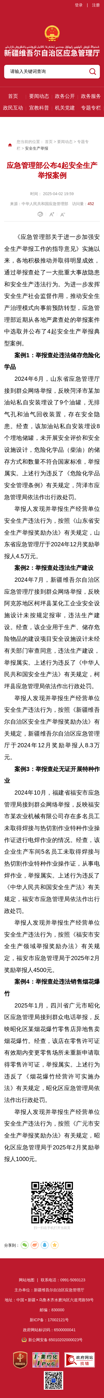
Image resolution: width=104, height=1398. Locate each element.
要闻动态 (39, 96)
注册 (96, 5)
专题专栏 (91, 108)
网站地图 (26, 1280)
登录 (79, 5)
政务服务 (91, 96)
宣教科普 (39, 108)
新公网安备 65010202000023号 (55, 1340)
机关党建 (65, 108)
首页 (13, 96)
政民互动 (13, 108)
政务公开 (65, 96)
